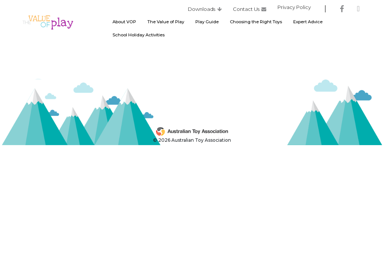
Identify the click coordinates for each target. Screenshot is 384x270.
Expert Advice (307, 23)
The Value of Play (165, 23)
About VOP (124, 23)
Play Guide (207, 23)
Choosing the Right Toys (256, 23)
